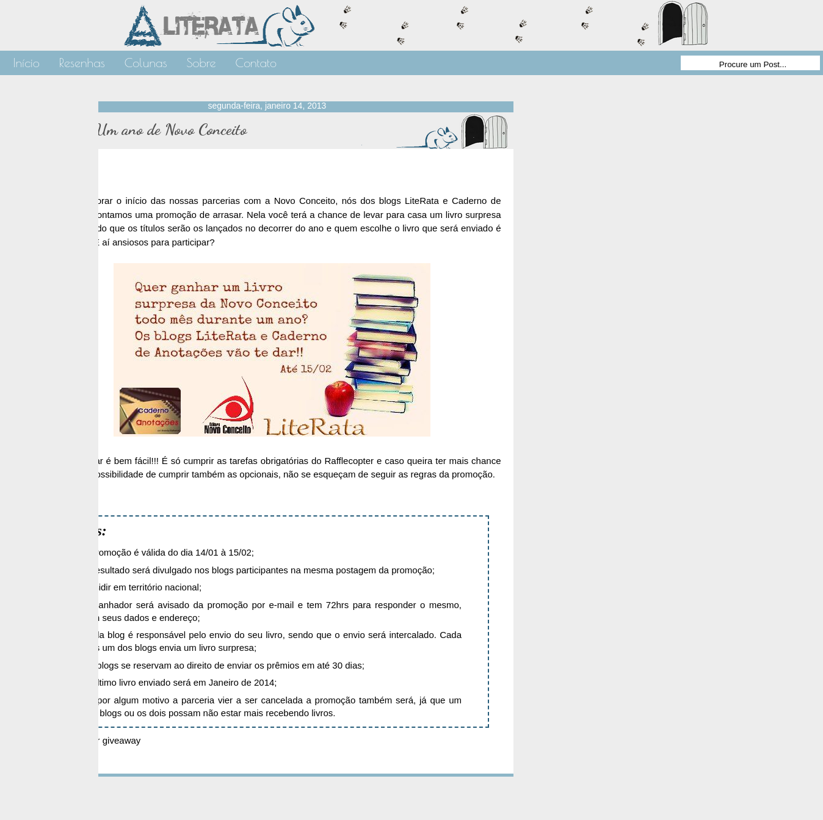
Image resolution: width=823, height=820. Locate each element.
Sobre (201, 63)
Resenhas (82, 63)
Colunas (146, 63)
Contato (256, 63)
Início (26, 63)
